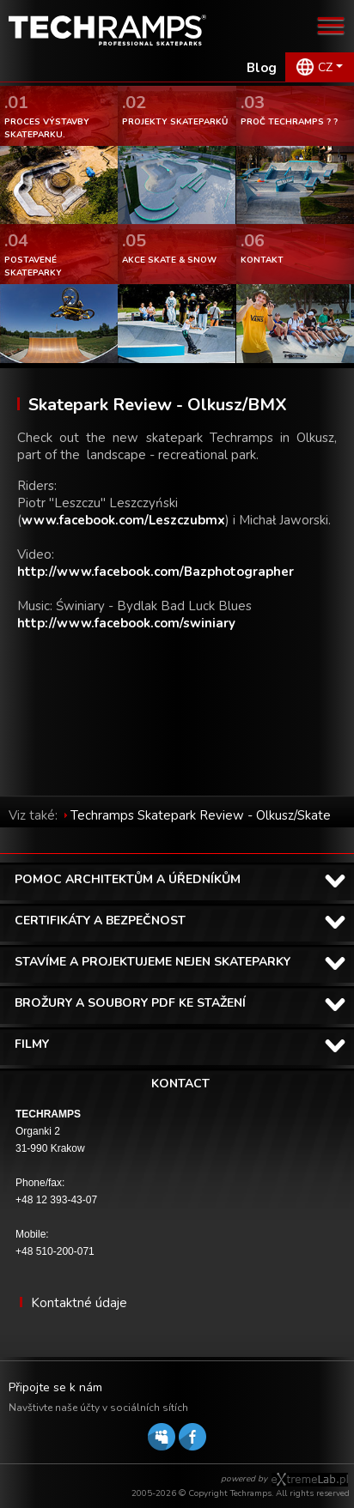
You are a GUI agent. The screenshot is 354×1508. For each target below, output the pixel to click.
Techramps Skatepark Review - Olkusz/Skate (200, 815)
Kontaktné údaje (79, 1302)
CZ (325, 67)
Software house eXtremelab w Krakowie (310, 1480)
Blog (262, 67)
